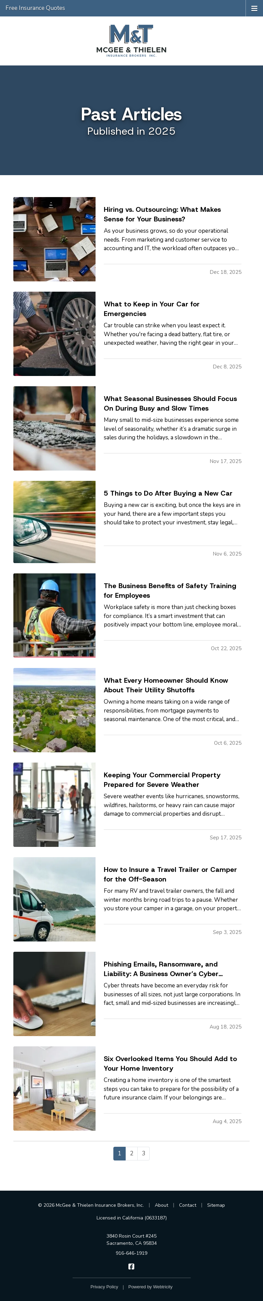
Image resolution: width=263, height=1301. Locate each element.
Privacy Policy (104, 1286)
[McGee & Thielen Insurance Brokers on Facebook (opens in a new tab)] (131, 1267)
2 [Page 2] (131, 1153)
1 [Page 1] (119, 1153)
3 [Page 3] (143, 1153)
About (161, 1205)
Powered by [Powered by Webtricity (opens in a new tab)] (150, 1286)
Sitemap (216, 1205)
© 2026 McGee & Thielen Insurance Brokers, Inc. (91, 1205)
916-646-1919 (131, 1253)
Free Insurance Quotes (35, 8)
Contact (187, 1205)
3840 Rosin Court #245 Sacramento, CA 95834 (132, 1240)
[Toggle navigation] (254, 8)
